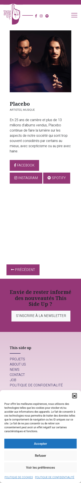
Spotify (57, 178)
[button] (74, 395)
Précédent (23, 269)
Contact (17, 374)
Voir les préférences (40, 468)
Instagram (26, 178)
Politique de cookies (19, 477)
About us (18, 364)
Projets (17, 359)
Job (13, 380)
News (14, 369)
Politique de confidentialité (54, 477)
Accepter (40, 444)
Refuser (40, 456)
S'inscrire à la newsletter (41, 315)
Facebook (24, 165)
